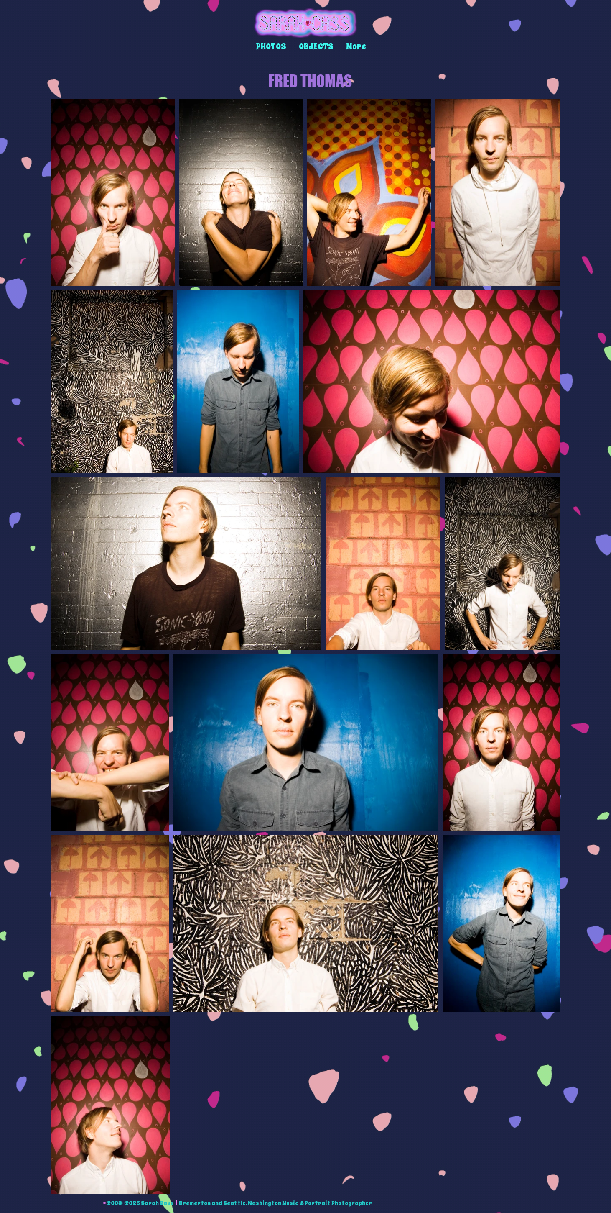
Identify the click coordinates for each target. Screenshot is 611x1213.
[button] (271, 46)
